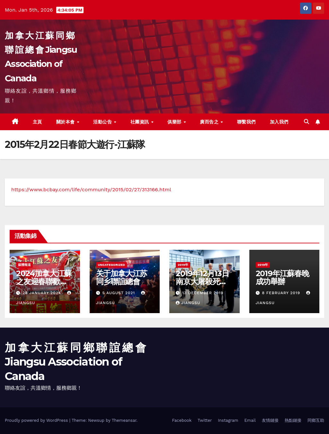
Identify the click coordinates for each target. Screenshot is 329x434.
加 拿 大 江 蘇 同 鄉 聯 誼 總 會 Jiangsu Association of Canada (75, 362)
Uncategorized (111, 265)
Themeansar (124, 420)
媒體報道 (24, 265)
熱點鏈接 (293, 420)
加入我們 (279, 122)
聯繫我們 (246, 122)
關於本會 (66, 122)
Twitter (205, 420)
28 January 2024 (42, 293)
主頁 (37, 122)
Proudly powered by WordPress (37, 420)
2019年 (183, 265)
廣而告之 (210, 122)
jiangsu (188, 303)
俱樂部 (175, 122)
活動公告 (103, 122)
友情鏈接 (270, 420)
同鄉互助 (315, 420)
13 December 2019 (203, 293)
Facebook (181, 420)
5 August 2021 (119, 293)
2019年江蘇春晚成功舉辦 (282, 277)
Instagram (228, 420)
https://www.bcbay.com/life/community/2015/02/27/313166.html (91, 189)
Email (250, 420)
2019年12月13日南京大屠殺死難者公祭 (202, 281)
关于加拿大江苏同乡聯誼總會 (121, 277)
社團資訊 (140, 122)
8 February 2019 (282, 293)
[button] (306, 122)
